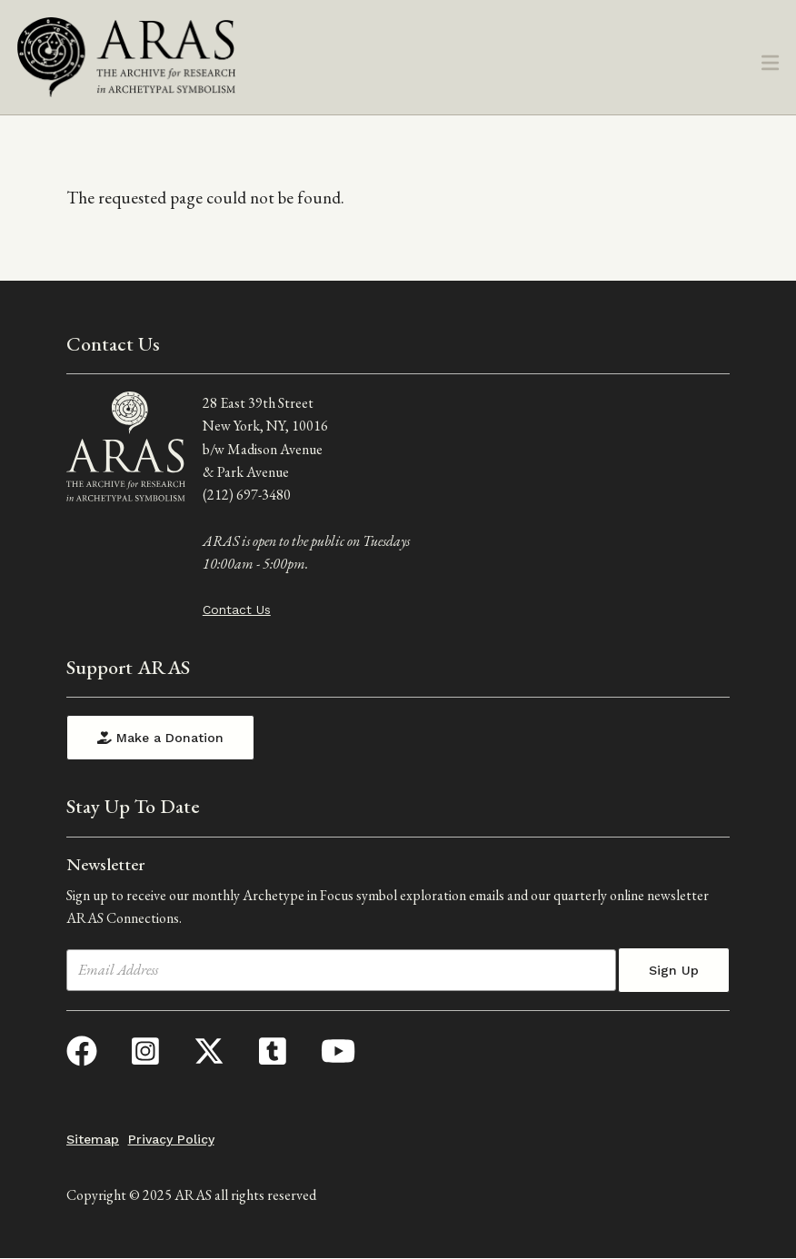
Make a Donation (160, 737)
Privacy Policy (171, 1139)
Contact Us (237, 609)
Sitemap (92, 1139)
